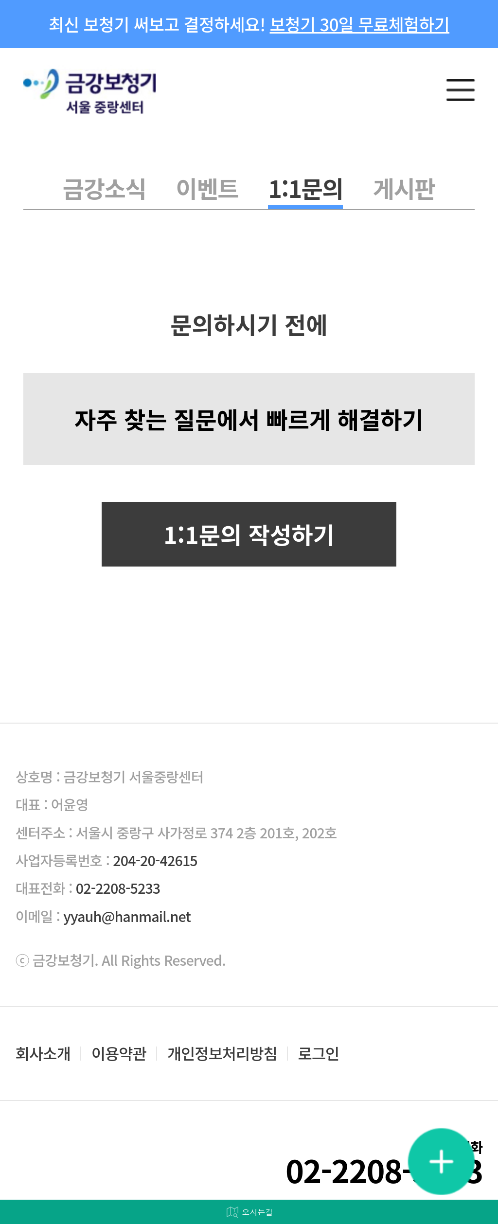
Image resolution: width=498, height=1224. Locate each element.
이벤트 (207, 188)
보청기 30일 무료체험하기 (360, 24)
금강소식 (104, 188)
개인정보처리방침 (222, 1053)
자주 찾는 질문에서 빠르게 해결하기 (249, 419)
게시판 (404, 188)
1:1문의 (305, 188)
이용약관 (118, 1053)
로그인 (318, 1053)
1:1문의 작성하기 (249, 534)
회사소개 (43, 1053)
